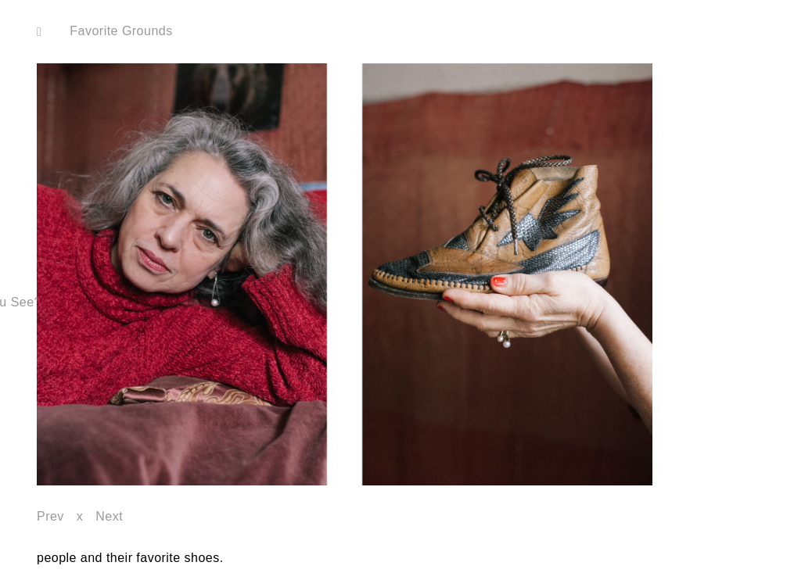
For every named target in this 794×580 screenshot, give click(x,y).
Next (109, 516)
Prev (50, 516)
